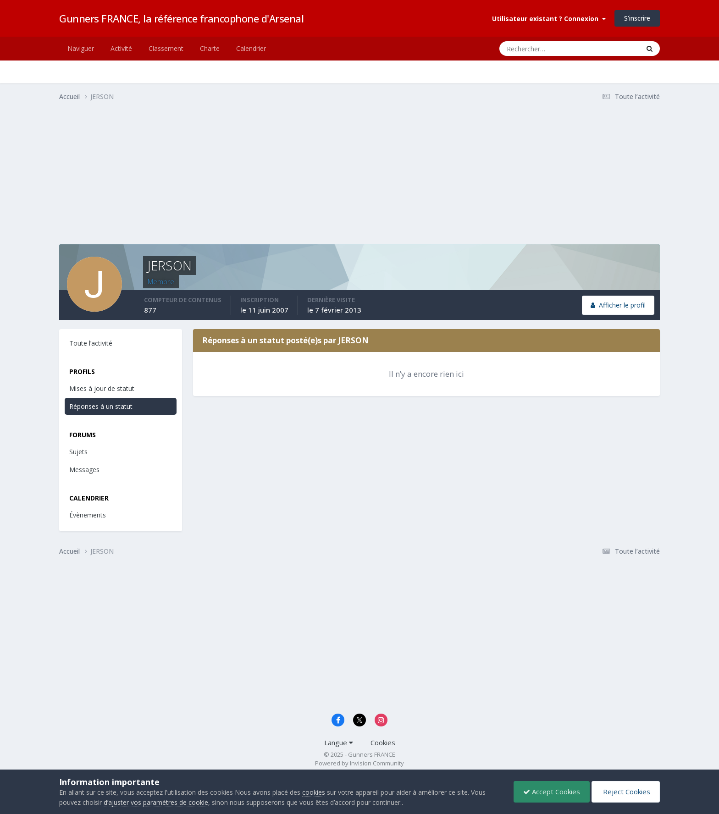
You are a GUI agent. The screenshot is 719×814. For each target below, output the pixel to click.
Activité (121, 48)
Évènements (87, 515)
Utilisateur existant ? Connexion (549, 18)
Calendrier (251, 48)
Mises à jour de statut (101, 388)
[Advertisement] (226, 180)
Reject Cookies (625, 791)
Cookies (383, 742)
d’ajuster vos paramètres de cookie (156, 802)
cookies (313, 792)
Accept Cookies (551, 791)
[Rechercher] (532, 48)
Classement (166, 48)
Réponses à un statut (101, 406)
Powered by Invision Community (359, 763)
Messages (84, 469)
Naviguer (80, 48)
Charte (210, 48)
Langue (338, 742)
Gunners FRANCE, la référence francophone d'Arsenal (181, 18)
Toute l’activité (90, 343)
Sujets (78, 451)
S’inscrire (637, 18)
